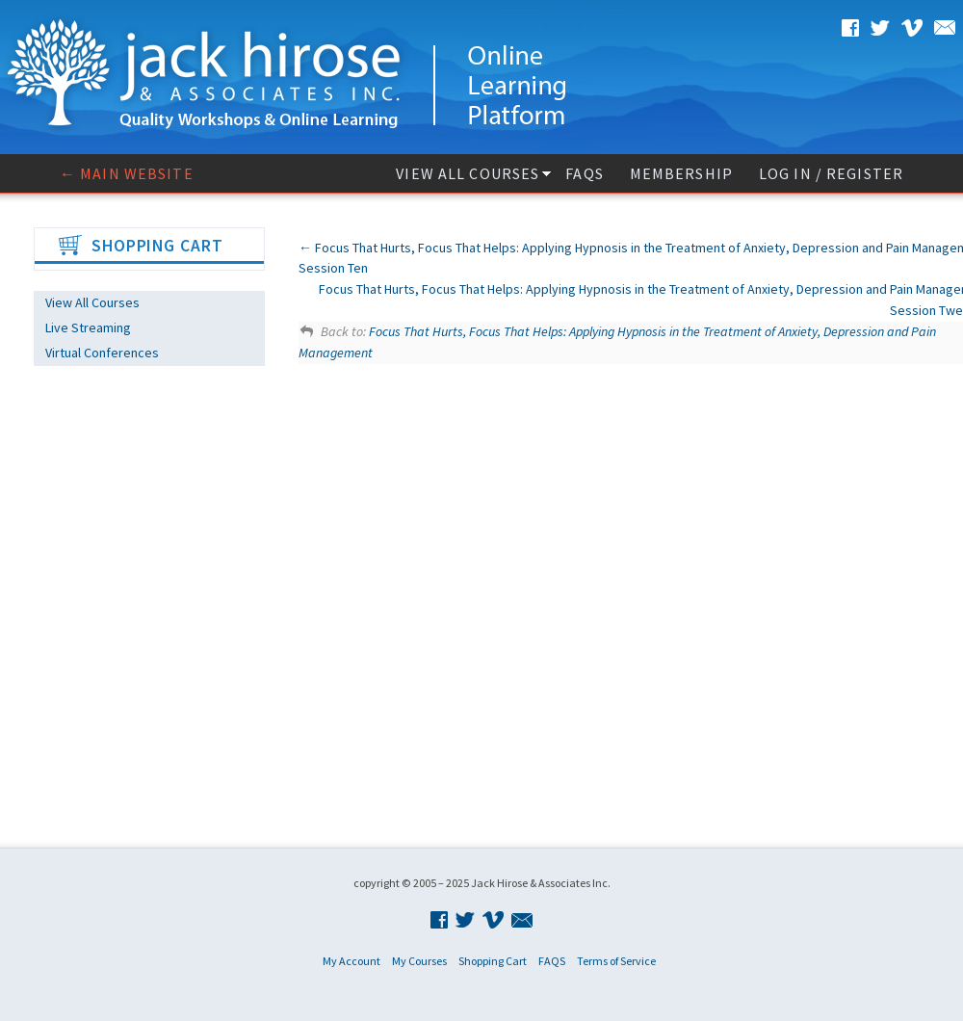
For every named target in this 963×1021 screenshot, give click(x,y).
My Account (351, 961)
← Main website (127, 173)
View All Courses (467, 173)
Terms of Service (616, 961)
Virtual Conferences (102, 352)
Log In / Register (831, 173)
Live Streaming (88, 327)
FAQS (584, 173)
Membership (681, 173)
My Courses (419, 961)
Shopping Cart (492, 961)
